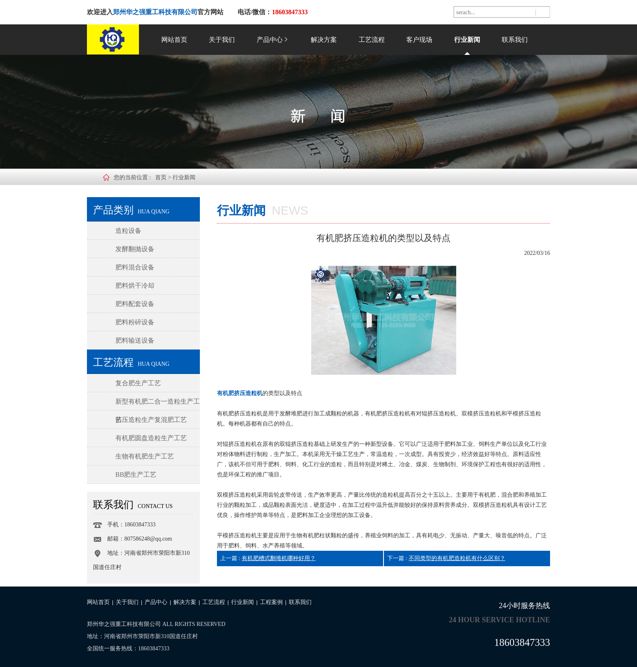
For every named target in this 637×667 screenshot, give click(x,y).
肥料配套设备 (134, 303)
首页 (161, 177)
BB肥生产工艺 (135, 474)
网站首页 (174, 39)
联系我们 (515, 39)
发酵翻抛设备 (134, 249)
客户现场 (419, 39)
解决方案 (324, 39)
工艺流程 (372, 39)
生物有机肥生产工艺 (144, 456)
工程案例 (271, 602)
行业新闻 (467, 39)
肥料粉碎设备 (134, 322)
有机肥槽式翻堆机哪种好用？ (279, 558)
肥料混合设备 (134, 267)
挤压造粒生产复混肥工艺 (151, 419)
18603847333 (522, 642)
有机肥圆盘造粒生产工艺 (151, 438)
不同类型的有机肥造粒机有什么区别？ (457, 558)
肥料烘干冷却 (134, 285)
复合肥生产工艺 (138, 383)
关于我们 (222, 39)
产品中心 (273, 39)
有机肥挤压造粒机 (239, 393)
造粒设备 (128, 230)
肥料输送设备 (134, 340)
